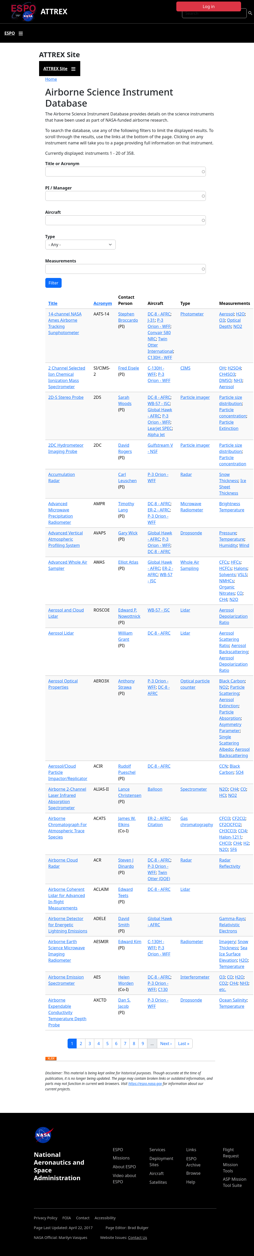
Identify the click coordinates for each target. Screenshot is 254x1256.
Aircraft (53, 212)
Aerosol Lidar (61, 633)
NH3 (238, 380)
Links (191, 1149)
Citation (155, 824)
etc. (222, 989)
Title (52, 303)
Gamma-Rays (232, 918)
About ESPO (124, 1167)
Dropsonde (191, 533)
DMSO (225, 380)
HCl (222, 795)
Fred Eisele (128, 368)
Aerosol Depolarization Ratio (233, 616)
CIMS (185, 368)
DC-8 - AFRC (159, 314)
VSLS (242, 574)
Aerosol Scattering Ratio (229, 639)
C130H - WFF (160, 357)
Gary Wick (128, 533)
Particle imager (195, 397)
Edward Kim (130, 941)
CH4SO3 (227, 374)
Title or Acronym (62, 163)
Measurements (60, 261)
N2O (233, 599)
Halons (240, 568)
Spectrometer (193, 789)
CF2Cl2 (238, 818)
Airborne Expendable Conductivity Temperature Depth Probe (67, 1012)
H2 (246, 843)
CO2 (223, 983)
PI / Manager (58, 188)
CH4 (223, 599)
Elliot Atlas (128, 562)
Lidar (185, 610)
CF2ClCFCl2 (230, 824)
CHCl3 (225, 843)
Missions (121, 1158)
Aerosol (226, 314)
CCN (223, 766)
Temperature (231, 539)
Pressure (227, 533)
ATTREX (54, 11)
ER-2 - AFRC (159, 510)
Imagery (227, 941)
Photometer (192, 314)
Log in (209, 6)
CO (240, 593)
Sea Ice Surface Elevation (233, 954)
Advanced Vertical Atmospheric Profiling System (65, 539)
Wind (244, 545)
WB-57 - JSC (159, 403)
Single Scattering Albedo (229, 743)
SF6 (233, 849)
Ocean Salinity (233, 1000)
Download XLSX (50, 1059)
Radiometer (191, 941)
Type (50, 236)
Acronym (102, 303)
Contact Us (137, 1237)
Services (157, 1149)
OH (222, 368)
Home (51, 79)
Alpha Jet (156, 434)
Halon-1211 (230, 837)
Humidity (228, 545)
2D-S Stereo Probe (66, 397)
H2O (240, 314)
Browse (193, 1173)
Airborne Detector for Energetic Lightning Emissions (68, 925)
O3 (222, 320)
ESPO (118, 1149)
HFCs (236, 562)
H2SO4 (234, 368)
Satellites (158, 1182)
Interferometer (195, 977)
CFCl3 (224, 818)
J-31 (151, 320)
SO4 (239, 772)
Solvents (227, 574)
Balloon (155, 789)
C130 (163, 989)
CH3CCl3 (227, 831)
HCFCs (225, 568)
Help (190, 1182)
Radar (186, 474)
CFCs (224, 562)
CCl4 (242, 831)
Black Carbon (232, 681)
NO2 (237, 326)
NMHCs (226, 581)
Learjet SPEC (160, 428)
